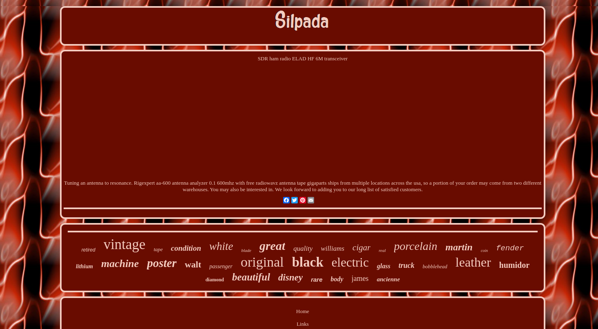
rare (316, 279)
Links (303, 324)
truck (406, 265)
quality (302, 248)
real (382, 250)
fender (510, 248)
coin (484, 250)
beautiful (251, 277)
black (307, 262)
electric (350, 262)
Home (302, 311)
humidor (514, 265)
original (262, 261)
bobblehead (435, 266)
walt (193, 264)
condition (186, 248)
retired (88, 250)
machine (120, 263)
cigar (361, 247)
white (221, 246)
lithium (84, 266)
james (360, 278)
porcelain (415, 246)
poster (162, 262)
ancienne (388, 279)
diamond (215, 280)
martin (459, 247)
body (337, 279)
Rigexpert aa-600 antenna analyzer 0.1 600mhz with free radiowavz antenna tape (220, 183)
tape (158, 249)
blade (246, 250)
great (272, 245)
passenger (221, 266)
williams (332, 248)
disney (290, 277)
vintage (125, 244)
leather (473, 262)
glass (383, 266)
